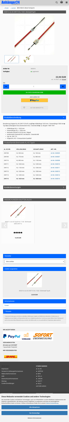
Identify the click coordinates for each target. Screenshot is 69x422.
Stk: (4, 83)
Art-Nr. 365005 (55, 153)
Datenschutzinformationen (9, 378)
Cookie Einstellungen (7, 383)
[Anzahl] (34, 86)
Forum (7, 305)
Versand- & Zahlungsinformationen (12, 371)
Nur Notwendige (34, 413)
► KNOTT (39, 381)
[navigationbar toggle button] (66, 2)
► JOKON (39, 378)
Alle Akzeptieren (34, 407)
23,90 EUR (34, 294)
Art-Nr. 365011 (55, 167)
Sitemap (4, 381)
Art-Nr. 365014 (55, 175)
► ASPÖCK (39, 371)
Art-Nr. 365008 (55, 160)
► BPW (38, 373)
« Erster (6, 8)
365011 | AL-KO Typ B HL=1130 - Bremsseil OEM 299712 (18, 222)
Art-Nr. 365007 (55, 157)
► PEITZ (38, 383)
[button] (6, 86)
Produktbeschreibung (12, 117)
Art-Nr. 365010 (55, 164)
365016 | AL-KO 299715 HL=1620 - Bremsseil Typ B (34, 291)
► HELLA (39, 376)
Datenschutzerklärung (52, 403)
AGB (2, 376)
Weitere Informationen (34, 418)
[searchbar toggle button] (56, 2)
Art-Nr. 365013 (55, 171)
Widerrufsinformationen (8, 373)
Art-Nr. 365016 (55, 178)
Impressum (4, 369)
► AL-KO (39, 369)
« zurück (13, 8)
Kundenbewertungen (12, 187)
